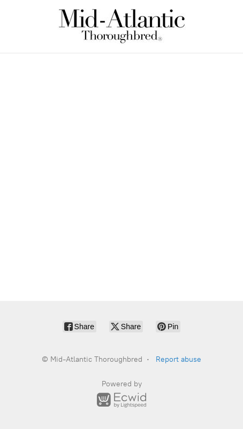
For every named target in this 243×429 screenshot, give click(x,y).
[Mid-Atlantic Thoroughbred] (121, 26)
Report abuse (178, 359)
